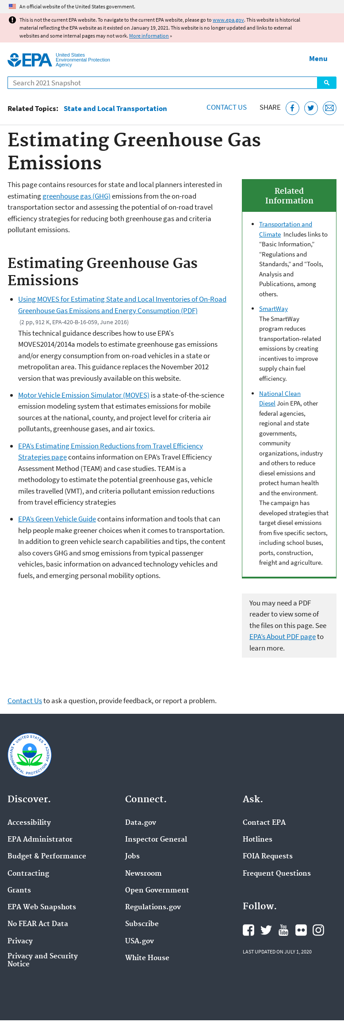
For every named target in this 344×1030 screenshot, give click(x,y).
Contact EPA (264, 823)
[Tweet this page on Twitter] (311, 108)
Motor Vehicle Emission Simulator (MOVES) (83, 395)
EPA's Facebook (248, 930)
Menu (318, 58)
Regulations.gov (153, 907)
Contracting (28, 874)
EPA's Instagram (318, 930)
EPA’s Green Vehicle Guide (57, 519)
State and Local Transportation (115, 108)
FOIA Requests (268, 857)
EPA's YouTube (283, 930)
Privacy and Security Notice (43, 961)
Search (326, 83)
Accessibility (29, 823)
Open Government (157, 891)
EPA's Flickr (301, 930)
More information (149, 35)
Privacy (20, 942)
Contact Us (226, 107)
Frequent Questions (277, 874)
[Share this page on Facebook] (292, 108)
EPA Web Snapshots (42, 907)
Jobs (132, 857)
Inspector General (156, 840)
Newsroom (143, 874)
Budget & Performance (47, 857)
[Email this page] (329, 108)
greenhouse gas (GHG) (76, 196)
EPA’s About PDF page (282, 636)
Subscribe (142, 924)
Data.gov (140, 823)
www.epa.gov (228, 19)
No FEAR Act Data (38, 924)
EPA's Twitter (266, 930)
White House (147, 958)
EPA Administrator (40, 840)
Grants (19, 891)
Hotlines (257, 840)
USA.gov (139, 942)
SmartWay (273, 308)
